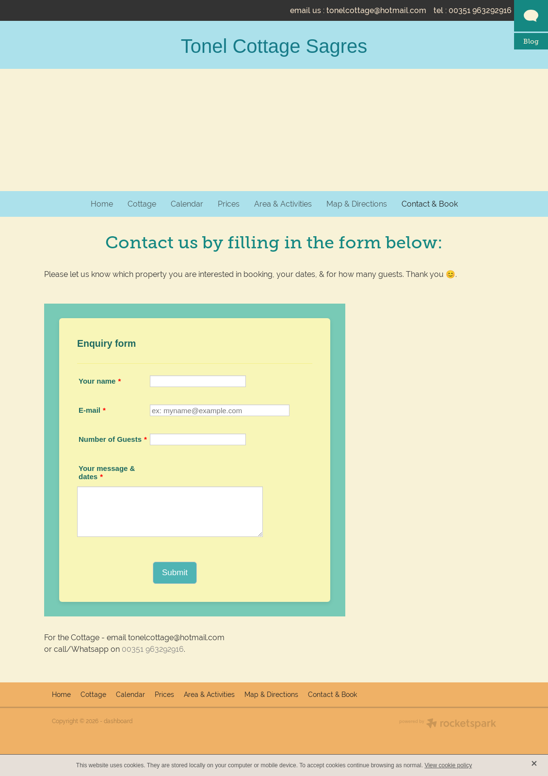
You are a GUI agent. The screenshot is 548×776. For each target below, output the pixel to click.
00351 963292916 (153, 649)
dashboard (118, 721)
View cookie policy (448, 765)
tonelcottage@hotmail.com (376, 10)
